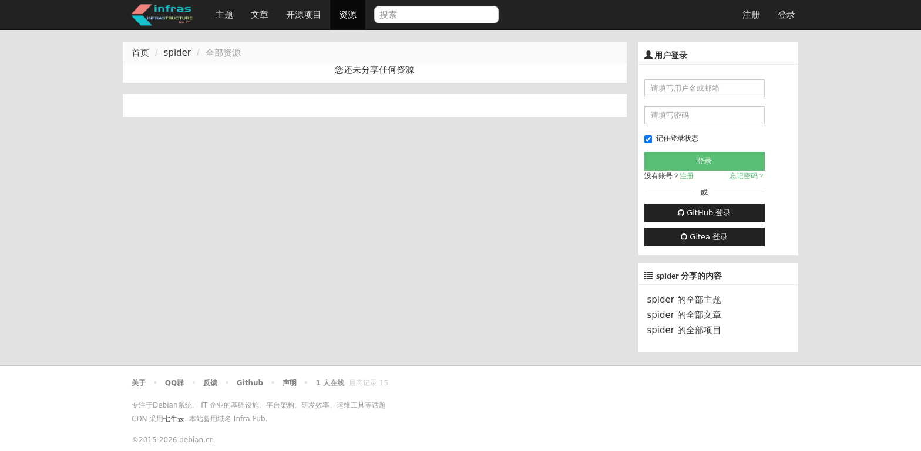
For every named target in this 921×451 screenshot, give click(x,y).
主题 (224, 14)
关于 (139, 383)
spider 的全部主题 (684, 299)
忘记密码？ (747, 176)
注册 (751, 14)
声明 (290, 383)
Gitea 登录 (704, 236)
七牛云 (173, 419)
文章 (259, 14)
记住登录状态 (671, 138)
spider (177, 53)
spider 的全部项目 (684, 330)
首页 (140, 53)
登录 (786, 14)
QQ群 (174, 383)
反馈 (210, 383)
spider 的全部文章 (684, 315)
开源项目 (303, 14)
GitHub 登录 (704, 212)
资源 (348, 14)
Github (250, 383)
